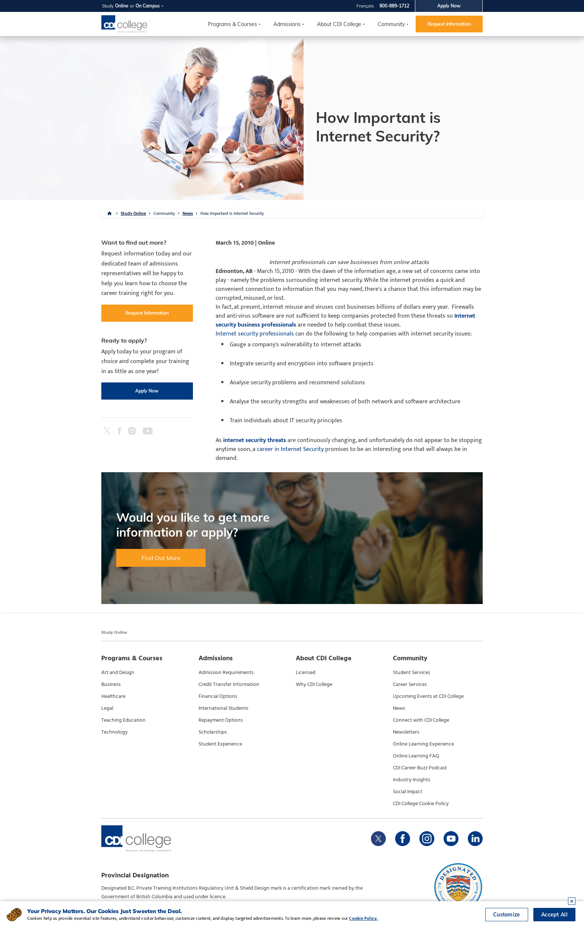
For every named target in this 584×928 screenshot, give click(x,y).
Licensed (305, 672)
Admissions (287, 24)
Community (391, 24)
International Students (223, 708)
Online (121, 6)
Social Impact (407, 791)
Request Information (449, 24)
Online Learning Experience (423, 744)
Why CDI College (314, 684)
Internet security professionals (255, 334)
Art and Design (117, 672)
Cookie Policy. (363, 918)
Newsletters (406, 732)
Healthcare (113, 696)
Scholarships (213, 732)
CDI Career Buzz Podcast (420, 768)
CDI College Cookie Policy (421, 803)
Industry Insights (411, 780)
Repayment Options (221, 720)
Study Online (133, 213)
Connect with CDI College (421, 720)
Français (365, 6)
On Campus (148, 6)
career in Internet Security (290, 449)
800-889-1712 (394, 6)
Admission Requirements (226, 672)
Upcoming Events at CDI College (428, 696)
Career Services (410, 684)
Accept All (554, 914)
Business (111, 684)
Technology (114, 732)
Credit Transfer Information (229, 684)
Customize (506, 914)
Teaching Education (123, 720)
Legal (107, 708)
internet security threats (254, 440)
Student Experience (220, 744)
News (187, 213)
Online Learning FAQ (416, 756)
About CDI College (339, 24)
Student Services (411, 672)
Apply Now (449, 6)
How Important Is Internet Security (232, 213)
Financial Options (218, 696)
